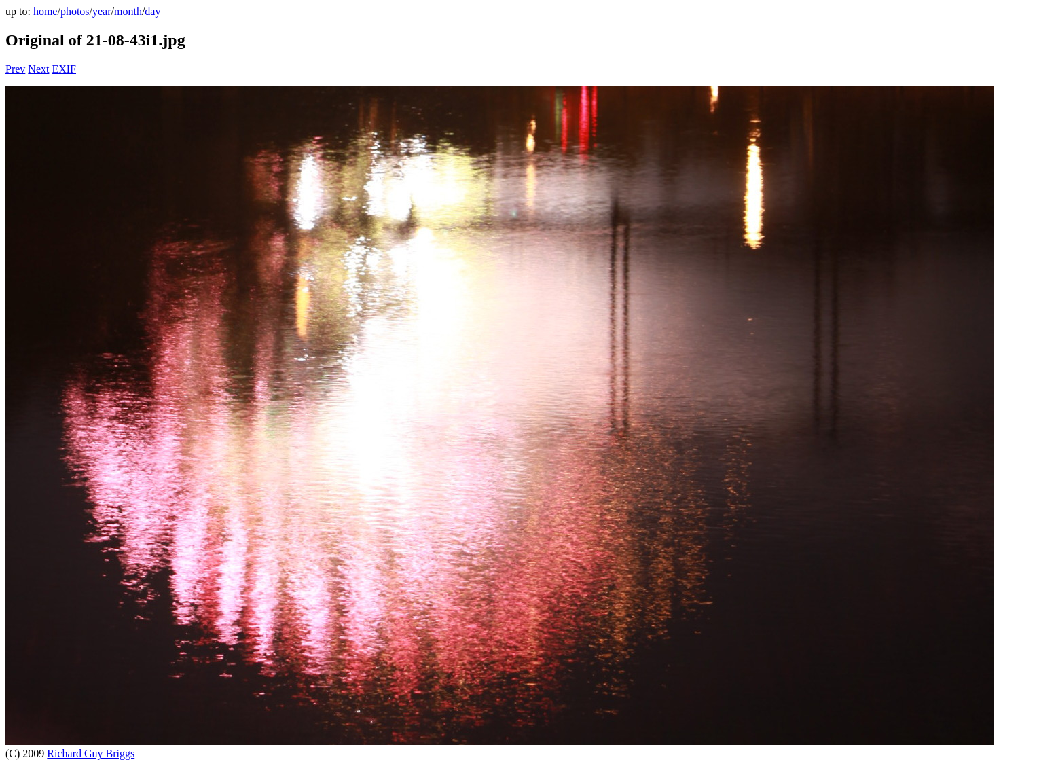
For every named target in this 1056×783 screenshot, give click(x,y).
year (101, 11)
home (45, 11)
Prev (15, 69)
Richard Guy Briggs (90, 753)
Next (38, 69)
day (152, 11)
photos (75, 11)
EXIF (64, 69)
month (128, 11)
